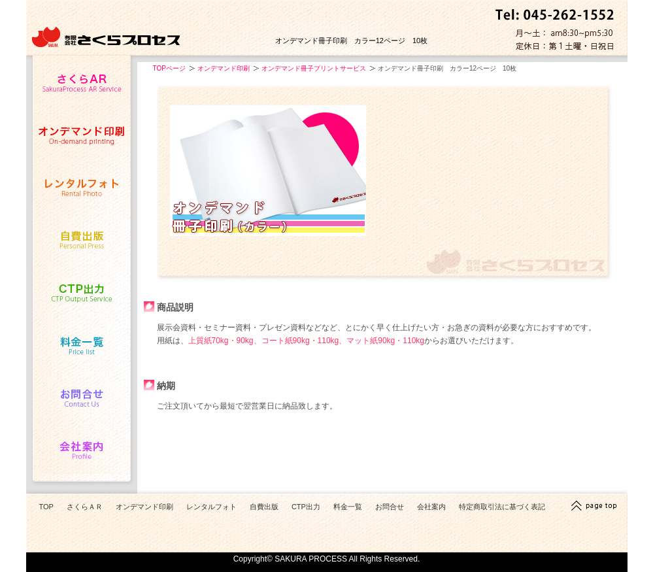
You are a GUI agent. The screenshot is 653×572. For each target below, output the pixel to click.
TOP (46, 507)
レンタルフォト (211, 507)
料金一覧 (347, 507)
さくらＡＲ (85, 507)
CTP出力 (306, 507)
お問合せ (389, 507)
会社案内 (431, 507)
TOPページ (169, 68)
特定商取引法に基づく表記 (502, 507)
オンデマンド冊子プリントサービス (313, 68)
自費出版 (264, 507)
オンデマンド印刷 (223, 68)
